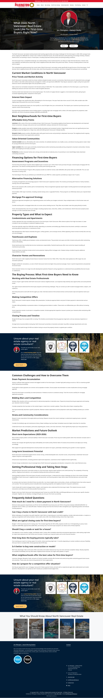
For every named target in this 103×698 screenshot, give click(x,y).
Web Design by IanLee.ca (51, 696)
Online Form (71, 682)
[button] (87, 5)
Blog (69, 685)
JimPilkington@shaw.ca (73, 680)
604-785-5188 (65, 1)
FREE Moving (38, 1)
